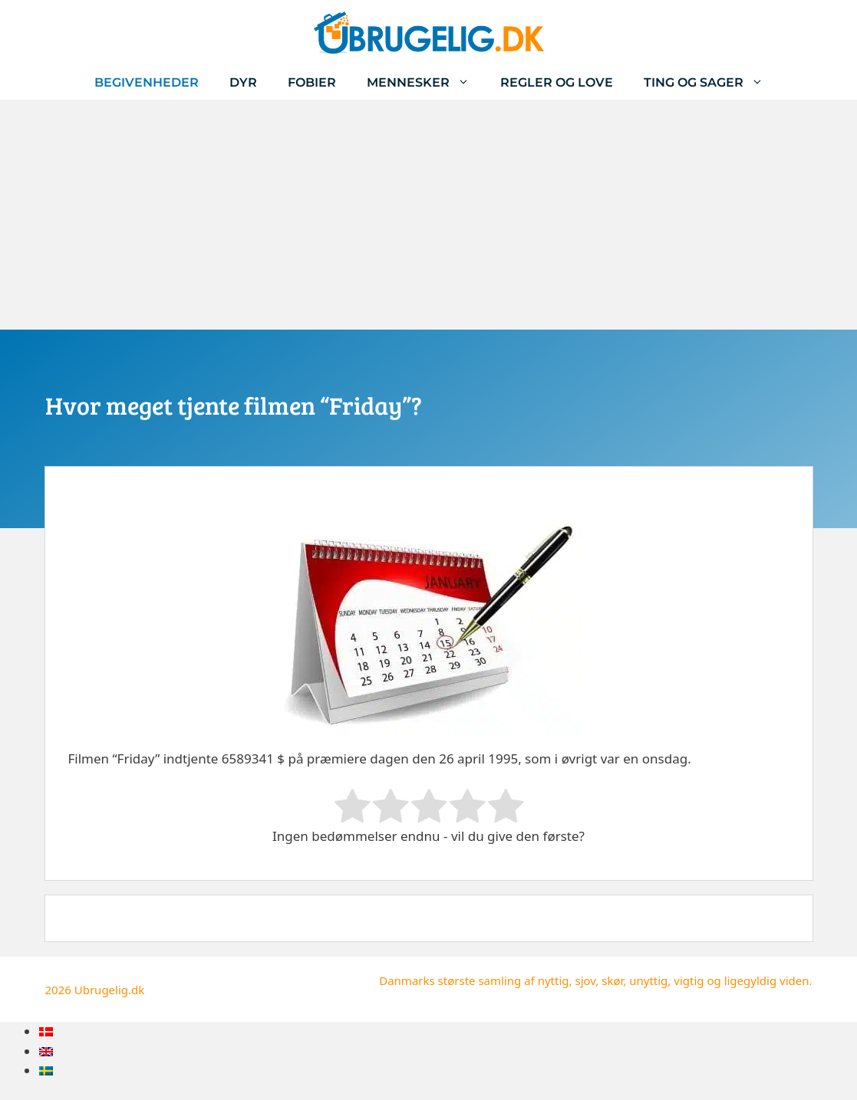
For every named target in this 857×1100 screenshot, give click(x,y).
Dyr (243, 82)
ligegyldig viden (766, 980)
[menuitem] (46, 1031)
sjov (585, 980)
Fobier (312, 82)
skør (612, 980)
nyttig (553, 980)
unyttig (648, 980)
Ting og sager (711, 82)
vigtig (689, 980)
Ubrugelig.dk (109, 989)
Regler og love (556, 82)
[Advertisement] (428, 214)
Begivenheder (146, 82)
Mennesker (426, 82)
